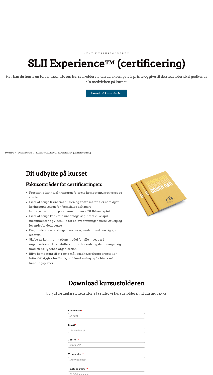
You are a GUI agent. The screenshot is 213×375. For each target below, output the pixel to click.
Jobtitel (73, 339)
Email (72, 324)
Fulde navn (75, 310)
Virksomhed (76, 354)
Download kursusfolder (106, 93)
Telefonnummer (78, 368)
